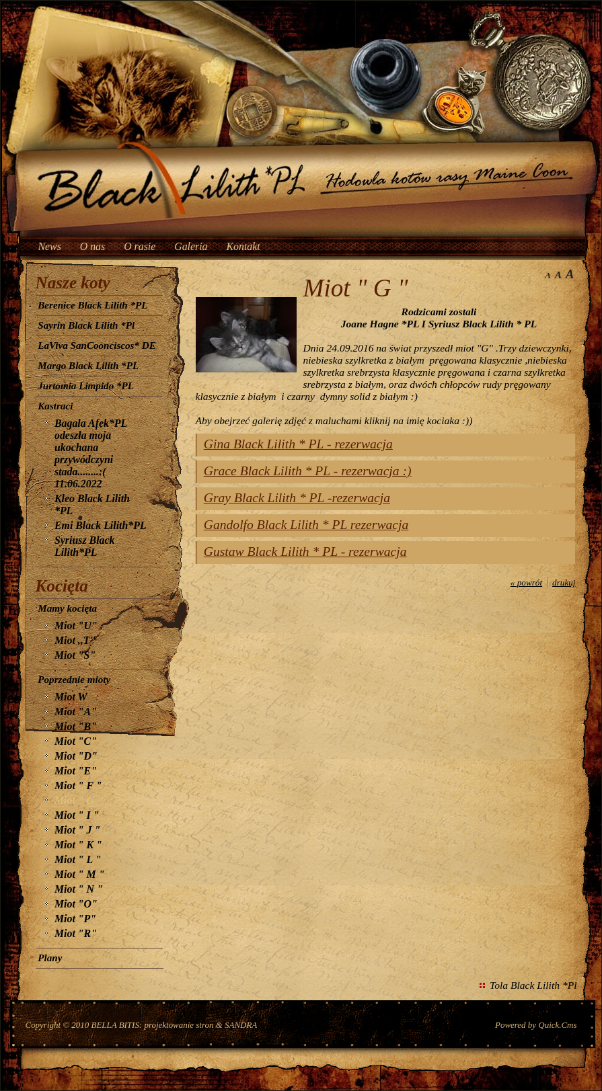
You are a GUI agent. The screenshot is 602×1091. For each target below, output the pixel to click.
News (49, 246)
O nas (92, 246)
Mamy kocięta (67, 608)
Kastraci (55, 406)
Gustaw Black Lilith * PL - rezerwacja (305, 551)
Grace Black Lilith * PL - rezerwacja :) (308, 471)
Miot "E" (75, 770)
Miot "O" (76, 904)
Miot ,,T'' (75, 640)
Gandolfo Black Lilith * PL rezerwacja (306, 525)
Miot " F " (78, 785)
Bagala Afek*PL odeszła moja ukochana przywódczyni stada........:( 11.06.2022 (90, 453)
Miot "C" (75, 741)
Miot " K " (78, 844)
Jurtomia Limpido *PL (86, 385)
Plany (50, 958)
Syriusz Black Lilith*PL (84, 546)
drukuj (563, 582)
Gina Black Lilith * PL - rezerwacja (298, 444)
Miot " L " (77, 859)
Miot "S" (75, 655)
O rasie (139, 246)
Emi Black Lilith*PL (100, 525)
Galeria (190, 246)
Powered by (535, 1025)
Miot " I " (77, 815)
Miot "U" (76, 625)
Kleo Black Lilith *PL (92, 504)
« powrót (526, 582)
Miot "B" (75, 726)
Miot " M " (79, 874)
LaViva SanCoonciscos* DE (96, 345)
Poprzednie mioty (74, 679)
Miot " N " (78, 889)
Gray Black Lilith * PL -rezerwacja (297, 498)
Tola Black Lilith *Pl (533, 985)
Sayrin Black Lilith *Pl (86, 325)
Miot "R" (75, 933)
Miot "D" (76, 756)
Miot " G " (78, 800)
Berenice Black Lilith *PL (92, 305)
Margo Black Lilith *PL (88, 365)
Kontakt (243, 246)
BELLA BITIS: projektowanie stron (152, 1025)
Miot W (70, 696)
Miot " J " (77, 830)
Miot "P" (75, 918)
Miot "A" (75, 711)
